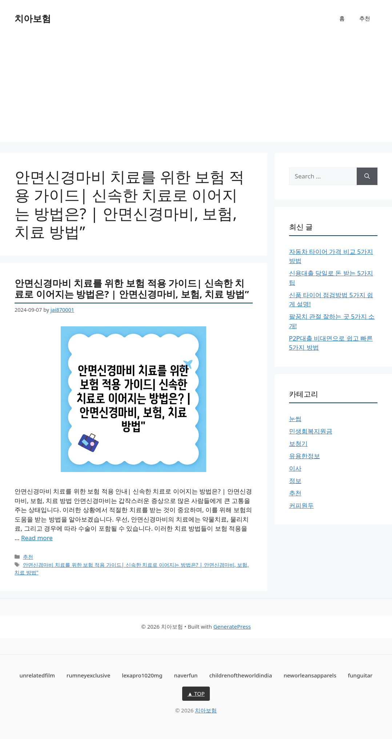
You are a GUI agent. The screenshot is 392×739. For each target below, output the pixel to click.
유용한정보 (304, 456)
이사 (295, 468)
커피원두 (301, 505)
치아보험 (33, 18)
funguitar (360, 675)
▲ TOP (196, 693)
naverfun (186, 675)
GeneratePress (232, 626)
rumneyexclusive (88, 675)
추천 (364, 18)
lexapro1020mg (142, 675)
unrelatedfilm (37, 675)
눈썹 (295, 418)
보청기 (298, 443)
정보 (295, 480)
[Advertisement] (196, 91)
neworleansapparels (310, 675)
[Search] (367, 176)
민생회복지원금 (310, 431)
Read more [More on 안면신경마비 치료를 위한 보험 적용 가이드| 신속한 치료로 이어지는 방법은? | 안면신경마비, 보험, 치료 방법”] (37, 538)
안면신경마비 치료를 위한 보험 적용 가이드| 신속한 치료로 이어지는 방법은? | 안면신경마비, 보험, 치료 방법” (132, 288)
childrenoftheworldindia (240, 675)
